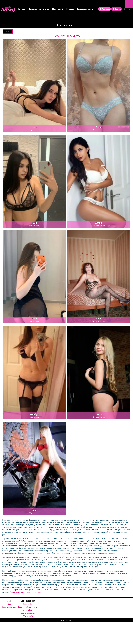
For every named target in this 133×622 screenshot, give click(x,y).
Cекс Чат (7, 31)
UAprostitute (27, 616)
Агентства (44, 9)
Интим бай (27, 610)
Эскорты (33, 9)
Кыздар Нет (28, 604)
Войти (116, 9)
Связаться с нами (85, 9)
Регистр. (104, 9)
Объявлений (57, 9)
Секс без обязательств (27, 607)
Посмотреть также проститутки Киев (25, 592)
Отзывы (70, 9)
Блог (10, 604)
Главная (22, 9)
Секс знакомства (28, 613)
